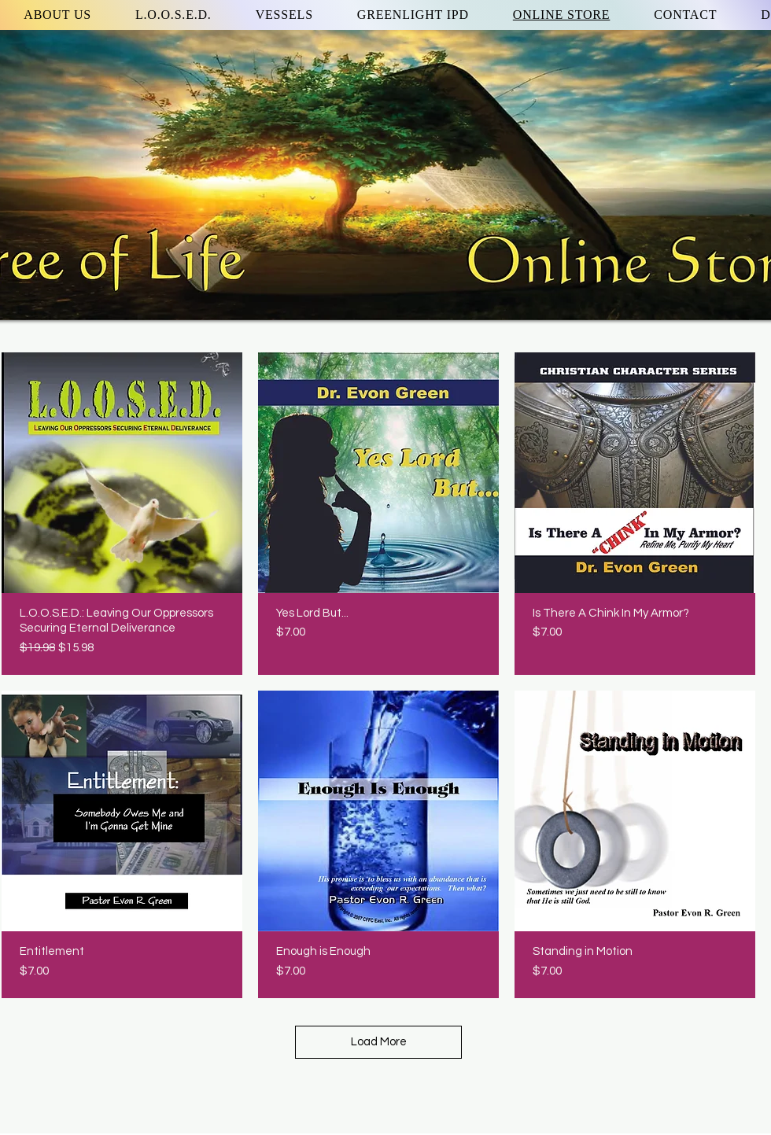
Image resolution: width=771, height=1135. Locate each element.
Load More (379, 1042)
